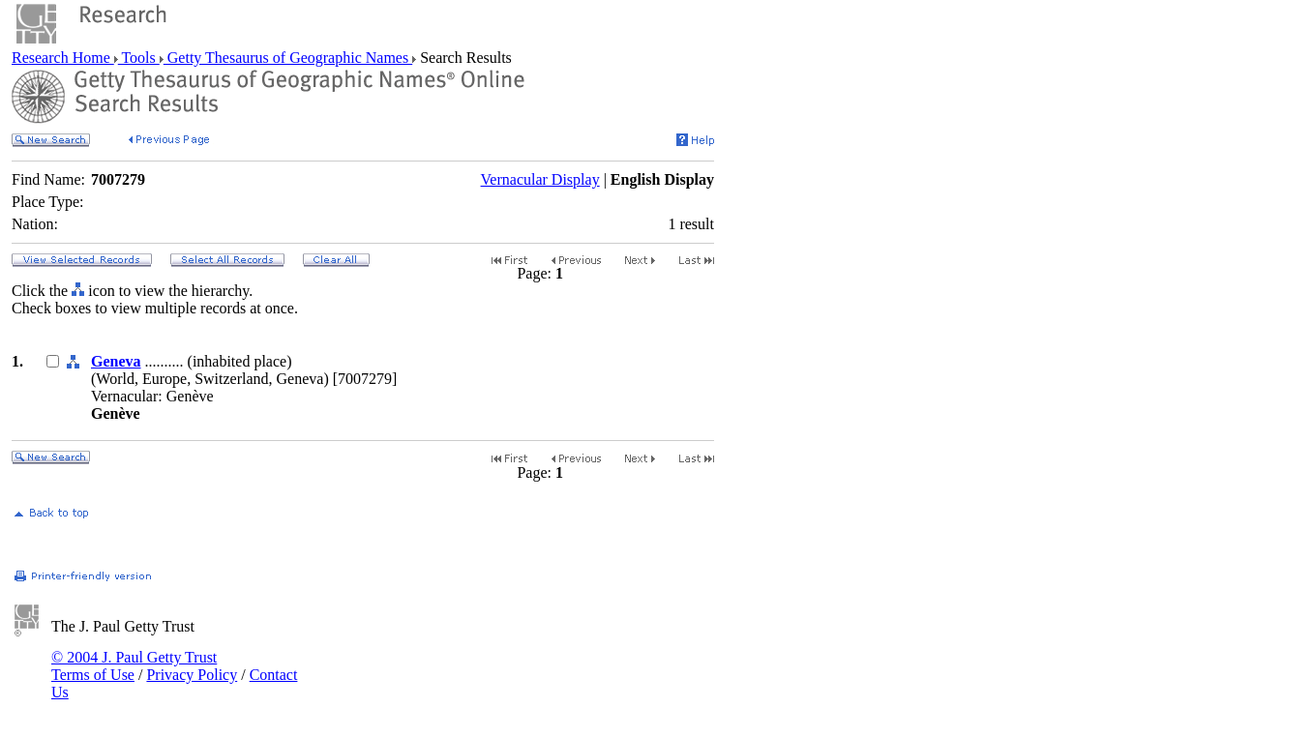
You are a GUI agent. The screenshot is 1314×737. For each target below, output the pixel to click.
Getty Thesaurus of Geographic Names (288, 57)
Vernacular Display (540, 179)
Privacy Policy (191, 674)
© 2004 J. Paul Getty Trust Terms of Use (134, 666)
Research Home (63, 57)
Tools (139, 57)
